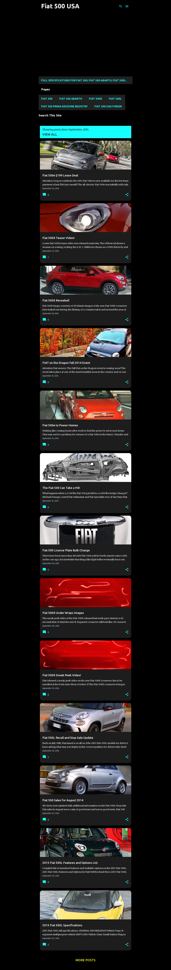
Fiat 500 (46, 98)
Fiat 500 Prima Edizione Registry (64, 106)
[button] (127, 195)
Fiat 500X (95, 98)
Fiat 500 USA (60, 6)
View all (49, 134)
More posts (85, 960)
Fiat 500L (115, 98)
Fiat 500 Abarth (70, 98)
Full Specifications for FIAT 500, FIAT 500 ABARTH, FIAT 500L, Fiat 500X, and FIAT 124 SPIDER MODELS (83, 81)
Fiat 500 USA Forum (108, 106)
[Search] (121, 6)
